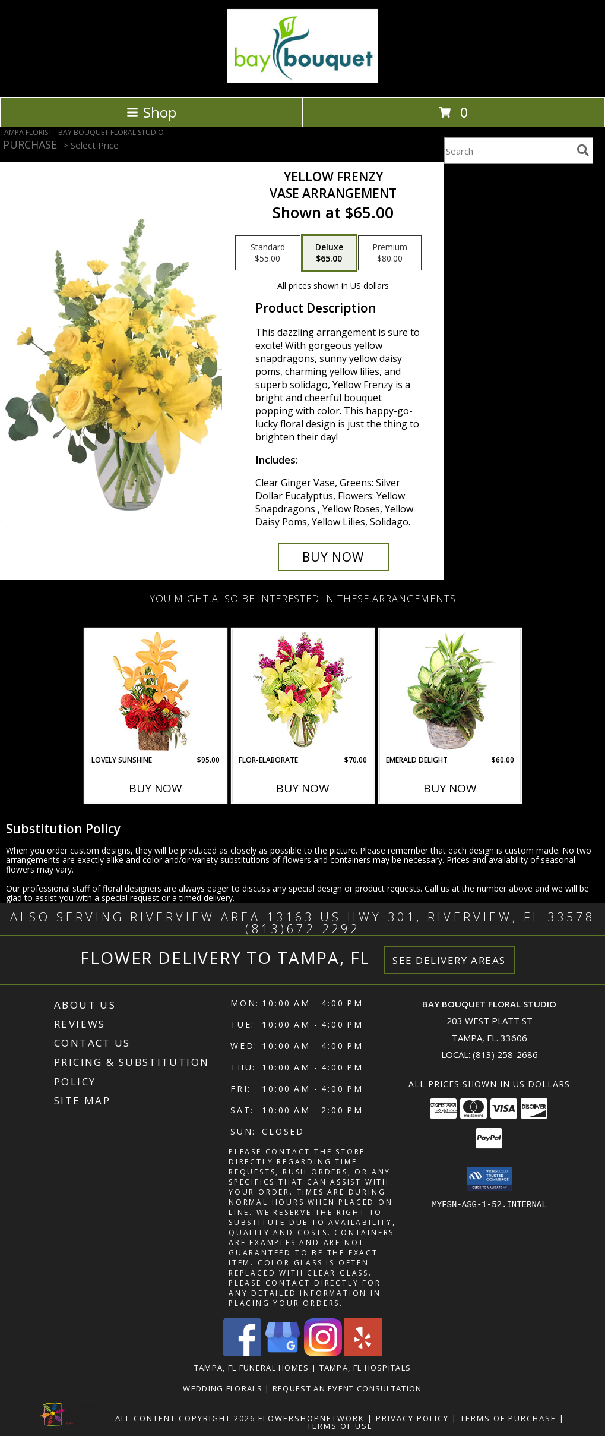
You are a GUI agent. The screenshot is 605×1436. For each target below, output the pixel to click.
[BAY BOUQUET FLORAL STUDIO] (302, 80)
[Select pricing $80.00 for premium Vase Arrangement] (390, 253)
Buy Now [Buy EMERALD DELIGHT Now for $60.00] (450, 788)
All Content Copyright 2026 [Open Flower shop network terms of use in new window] (185, 1418)
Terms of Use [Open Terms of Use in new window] (340, 1426)
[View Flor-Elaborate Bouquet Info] (302, 692)
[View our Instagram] (323, 1353)
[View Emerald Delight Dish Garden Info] (449, 692)
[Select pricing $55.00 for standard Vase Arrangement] (268, 253)
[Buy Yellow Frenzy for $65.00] (333, 557)
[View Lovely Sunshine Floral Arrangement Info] (155, 692)
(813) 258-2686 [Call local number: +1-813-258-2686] (505, 1054)
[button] (489, 1179)
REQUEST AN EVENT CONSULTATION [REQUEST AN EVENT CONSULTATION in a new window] (347, 1388)
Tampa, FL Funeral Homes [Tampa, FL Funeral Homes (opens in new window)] (251, 1367)
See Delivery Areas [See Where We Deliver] (449, 960)
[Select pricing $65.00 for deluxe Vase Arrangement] (329, 253)
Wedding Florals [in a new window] (224, 1388)
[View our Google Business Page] (283, 1353)
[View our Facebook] (242, 1353)
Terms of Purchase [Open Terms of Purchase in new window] (508, 1418)
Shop (151, 112)
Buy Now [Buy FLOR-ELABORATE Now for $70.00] (303, 788)
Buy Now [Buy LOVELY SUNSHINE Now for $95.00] (155, 788)
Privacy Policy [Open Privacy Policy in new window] (412, 1418)
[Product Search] (508, 150)
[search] (583, 150)
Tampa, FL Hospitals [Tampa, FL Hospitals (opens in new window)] (365, 1367)
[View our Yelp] (363, 1353)
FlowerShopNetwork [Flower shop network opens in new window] (311, 1418)
